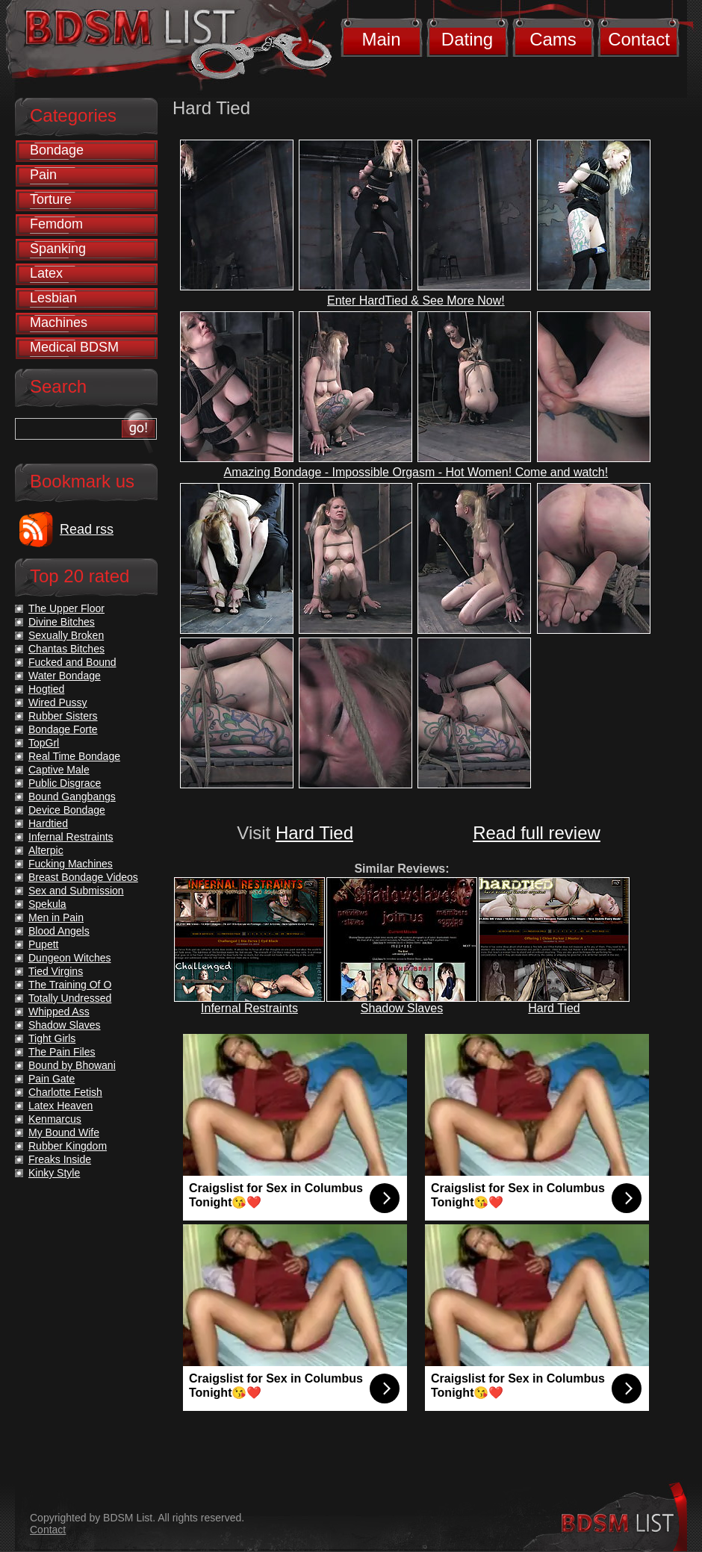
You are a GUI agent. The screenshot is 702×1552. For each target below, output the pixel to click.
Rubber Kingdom (67, 1146)
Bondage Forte (63, 729)
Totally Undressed (69, 998)
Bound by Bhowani (72, 1065)
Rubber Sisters (63, 716)
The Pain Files (61, 1052)
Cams (553, 39)
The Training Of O (69, 985)
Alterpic (45, 850)
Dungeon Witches (69, 958)
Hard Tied (314, 833)
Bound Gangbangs (72, 797)
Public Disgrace (64, 783)
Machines (58, 322)
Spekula (47, 904)
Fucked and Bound (72, 662)
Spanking (58, 248)
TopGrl (43, 743)
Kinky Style (54, 1173)
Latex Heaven (60, 1106)
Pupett (43, 944)
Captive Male (59, 770)
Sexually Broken (66, 635)
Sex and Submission (76, 891)
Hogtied (46, 689)
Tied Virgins (55, 971)
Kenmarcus (54, 1119)
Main (380, 39)
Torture (51, 199)
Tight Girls (51, 1038)
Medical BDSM (74, 347)
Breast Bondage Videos (83, 877)
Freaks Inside (59, 1159)
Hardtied (48, 823)
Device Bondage (66, 810)
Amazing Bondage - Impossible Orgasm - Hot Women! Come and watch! (416, 472)
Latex (46, 273)
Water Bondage (64, 676)
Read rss (87, 529)
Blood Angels (59, 931)
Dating (467, 39)
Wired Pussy (57, 702)
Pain (43, 174)
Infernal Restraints (249, 1008)
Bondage (57, 150)
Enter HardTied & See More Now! (416, 300)
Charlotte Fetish (65, 1092)
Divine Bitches (61, 622)
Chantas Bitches (66, 649)
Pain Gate (51, 1079)
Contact (639, 39)
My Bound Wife (63, 1132)
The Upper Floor (66, 608)
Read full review (536, 833)
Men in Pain (56, 917)
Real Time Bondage (74, 756)
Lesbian (53, 297)
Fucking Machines (70, 864)
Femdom (56, 223)
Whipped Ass (59, 1011)
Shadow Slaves (402, 1008)
